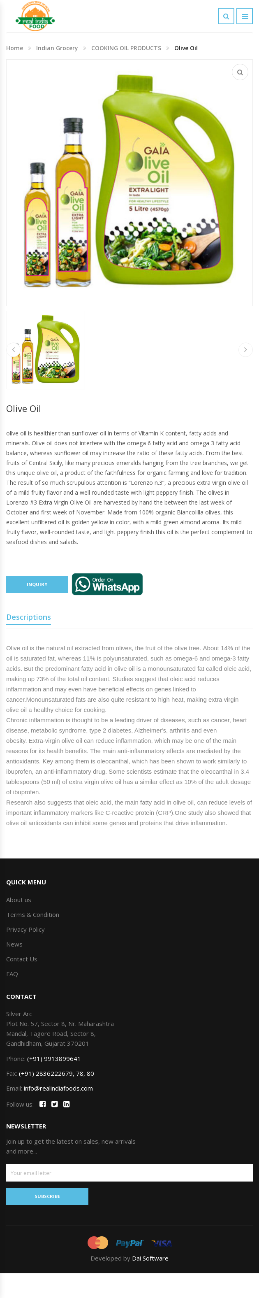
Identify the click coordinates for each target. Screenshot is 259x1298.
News (14, 944)
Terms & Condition (32, 914)
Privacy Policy (25, 929)
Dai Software (150, 1258)
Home (14, 48)
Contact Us (21, 959)
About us (18, 900)
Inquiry (37, 584)
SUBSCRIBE (47, 1196)
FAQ (12, 974)
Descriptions (28, 617)
